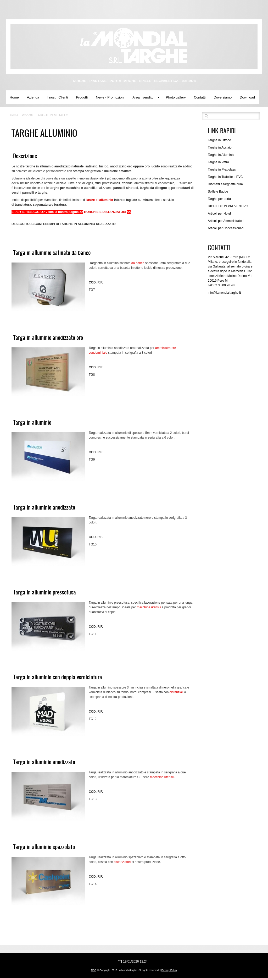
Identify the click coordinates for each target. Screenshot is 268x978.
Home (14, 97)
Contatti (200, 97)
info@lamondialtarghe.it (224, 292)
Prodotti (82, 97)
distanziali (176, 692)
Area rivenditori (145, 97)
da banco (137, 263)
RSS (93, 970)
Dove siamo (223, 97)
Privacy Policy (169, 970)
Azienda (33, 97)
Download (247, 97)
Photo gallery (176, 97)
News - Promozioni (110, 97)
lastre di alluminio (99, 200)
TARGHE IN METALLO (52, 115)
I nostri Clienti (57, 97)
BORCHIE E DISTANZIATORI (105, 212)
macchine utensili (149, 607)
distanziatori (122, 862)
